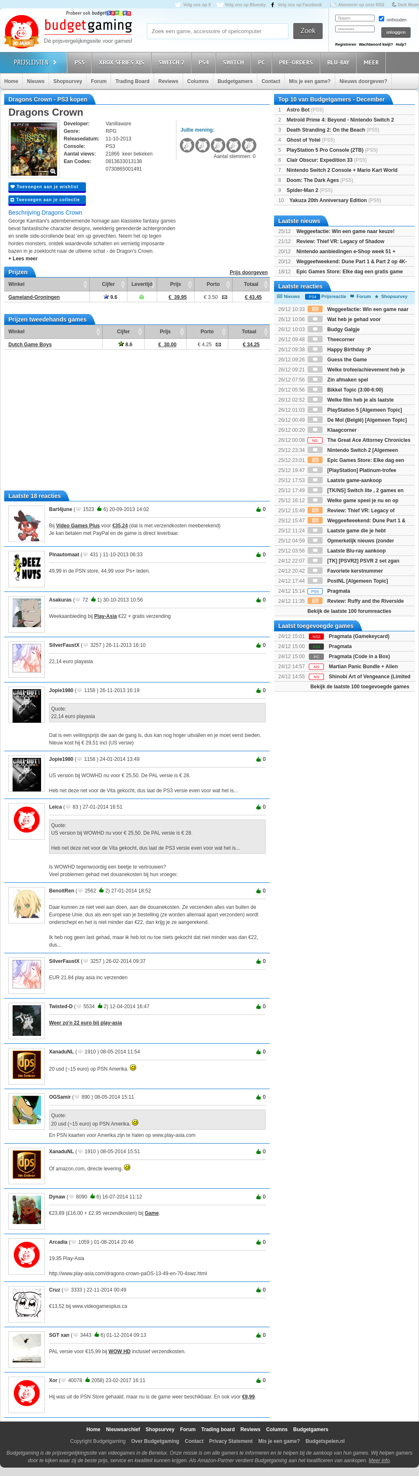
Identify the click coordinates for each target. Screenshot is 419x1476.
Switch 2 (172, 62)
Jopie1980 (61, 690)
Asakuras (60, 600)
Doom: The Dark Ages (320, 180)
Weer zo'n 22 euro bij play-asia (85, 1023)
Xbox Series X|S (123, 62)
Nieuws (35, 81)
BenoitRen (61, 891)
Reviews (168, 81)
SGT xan (59, 1335)
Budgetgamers (235, 81)
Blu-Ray (339, 62)
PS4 (205, 62)
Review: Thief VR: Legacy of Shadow (340, 241)
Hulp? (401, 44)
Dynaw (57, 1197)
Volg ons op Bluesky (245, 5)
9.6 (110, 297)
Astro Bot (305, 110)
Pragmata (329, 591)
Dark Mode (408, 5)
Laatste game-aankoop (345, 480)
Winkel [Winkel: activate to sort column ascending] (16, 284)
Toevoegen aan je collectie (45, 199)
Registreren (345, 44)
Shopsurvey (67, 81)
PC (262, 62)
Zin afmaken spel (338, 380)
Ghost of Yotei (311, 140)
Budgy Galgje (334, 329)
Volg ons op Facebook (300, 5)
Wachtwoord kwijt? (376, 44)
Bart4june (60, 509)
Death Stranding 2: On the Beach (333, 130)
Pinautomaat (64, 555)
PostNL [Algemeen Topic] (348, 581)
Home (11, 81)
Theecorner (331, 339)
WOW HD (120, 1351)
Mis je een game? (310, 81)
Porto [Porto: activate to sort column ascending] (213, 284)
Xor (53, 1380)
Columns (198, 81)
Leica (55, 807)
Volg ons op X (197, 5)
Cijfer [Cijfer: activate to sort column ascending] (108, 284)
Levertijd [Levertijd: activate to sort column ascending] (142, 284)
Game (152, 1213)
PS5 (81, 62)
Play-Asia (105, 616)
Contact (270, 81)
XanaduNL (61, 1052)
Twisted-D (60, 1006)
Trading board (218, 1429)
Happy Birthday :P (339, 350)
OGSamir (60, 1097)
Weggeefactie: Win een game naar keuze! (345, 231)
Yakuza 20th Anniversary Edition (335, 200)
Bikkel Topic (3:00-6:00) (345, 390)
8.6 (125, 345)
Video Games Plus (78, 526)
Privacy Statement (231, 1441)
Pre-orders (297, 62)
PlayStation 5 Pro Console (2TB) (332, 150)
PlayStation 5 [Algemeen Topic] (355, 410)
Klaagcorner (332, 430)
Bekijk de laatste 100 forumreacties (349, 611)
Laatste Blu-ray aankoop (347, 551)
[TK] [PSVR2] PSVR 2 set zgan (353, 561)
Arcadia (58, 1242)
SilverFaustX (64, 645)
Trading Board (132, 81)
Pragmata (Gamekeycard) (359, 636)
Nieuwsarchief (123, 1429)
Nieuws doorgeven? (363, 81)
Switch (234, 62)
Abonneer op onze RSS (361, 5)
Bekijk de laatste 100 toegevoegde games (359, 687)
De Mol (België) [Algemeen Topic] (357, 420)
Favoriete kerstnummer (345, 571)
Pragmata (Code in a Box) (359, 656)
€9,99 (248, 1397)
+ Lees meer (23, 259)
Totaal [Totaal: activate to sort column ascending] (251, 284)
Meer (372, 62)
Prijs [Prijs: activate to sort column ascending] (175, 284)
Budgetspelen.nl (324, 1441)
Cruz (54, 1290)
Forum (98, 81)
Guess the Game (337, 360)
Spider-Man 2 (309, 190)
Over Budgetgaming (155, 1441)
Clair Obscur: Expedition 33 (327, 160)
